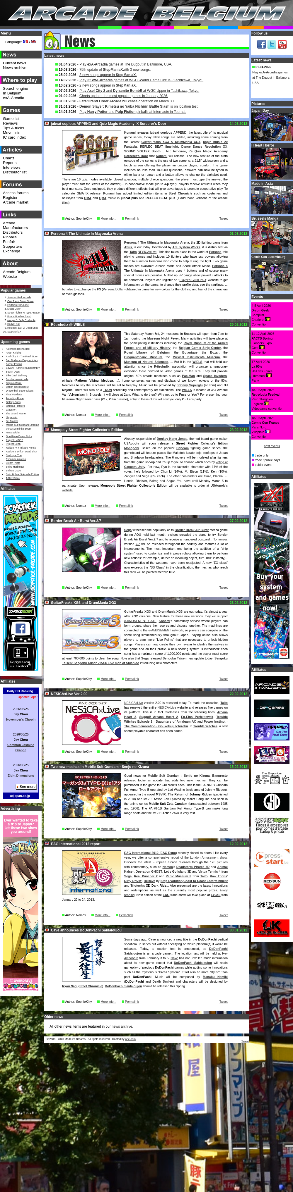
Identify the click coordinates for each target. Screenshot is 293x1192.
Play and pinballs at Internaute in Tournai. (132, 112)
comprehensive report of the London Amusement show (187, 857)
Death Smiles (162, 981)
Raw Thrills (218, 876)
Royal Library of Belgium (147, 352)
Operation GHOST (148, 871)
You (194, 394)
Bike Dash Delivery (16, 375)
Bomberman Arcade (17, 379)
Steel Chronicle (180, 193)
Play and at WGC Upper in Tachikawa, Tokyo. (139, 91)
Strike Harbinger (15, 466)
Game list (11, 118)
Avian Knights (13, 352)
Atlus (128, 247)
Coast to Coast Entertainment (205, 881)
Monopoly (131, 448)
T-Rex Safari (13, 478)
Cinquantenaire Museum (143, 357)
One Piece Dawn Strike (20, 301)
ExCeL (215, 895)
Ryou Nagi (70, 986)
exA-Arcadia (13, 98)
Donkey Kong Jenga (172, 438)
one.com (130, 1039)
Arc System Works (186, 247)
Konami (130, 132)
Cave (152, 939)
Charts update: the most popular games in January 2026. (123, 96)
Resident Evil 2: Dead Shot (22, 327)
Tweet (223, 218)
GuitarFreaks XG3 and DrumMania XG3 (153, 611)
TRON (107, 390)
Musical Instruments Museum (196, 357)
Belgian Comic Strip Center (200, 347)
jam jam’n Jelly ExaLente (21, 320)
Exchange (11, 251)
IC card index (14, 137)
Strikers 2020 (13, 470)
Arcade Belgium (16, 272)
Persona (215, 252)
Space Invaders (215, 376)
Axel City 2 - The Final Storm (22, 356)
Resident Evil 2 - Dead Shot (21, 451)
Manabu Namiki (215, 977)
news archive (122, 1026)
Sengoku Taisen (175, 658)
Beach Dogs (13, 371)
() (150, 853)
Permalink (132, 218)
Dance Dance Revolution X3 (204, 146)
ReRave (149, 881)
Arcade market (15, 202)
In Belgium (12, 93)
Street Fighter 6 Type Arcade (23, 312)
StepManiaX (14, 331)
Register (10, 197)
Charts (8, 158)
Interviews (12, 167)
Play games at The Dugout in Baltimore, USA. (125, 64)
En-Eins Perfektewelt (197, 717)
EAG (166, 895)
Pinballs (10, 237)
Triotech (137, 885)
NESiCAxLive (147, 252)
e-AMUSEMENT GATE (140, 621)
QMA (87, 198)
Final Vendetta (14, 394)
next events (272, 446)
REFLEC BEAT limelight (159, 146)
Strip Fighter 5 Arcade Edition (22, 474)
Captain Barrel (14, 383)
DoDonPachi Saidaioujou (193, 962)
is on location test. (139, 106)
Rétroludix (162, 366)
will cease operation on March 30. (127, 101)
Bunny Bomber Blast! (19, 316)
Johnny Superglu (189, 385)
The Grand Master (16, 413)
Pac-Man (188, 376)
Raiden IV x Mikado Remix (21, 447)
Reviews (10, 123)
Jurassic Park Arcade (19, 297)
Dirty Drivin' (133, 881)
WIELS (197, 362)
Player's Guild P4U (192, 280)
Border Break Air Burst (192, 530)
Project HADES (14, 440)
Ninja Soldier (13, 432)
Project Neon (13, 443)
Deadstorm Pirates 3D (192, 867)
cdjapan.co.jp (20, 795)
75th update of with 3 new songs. (115, 70)
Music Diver (14, 308)
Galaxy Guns (13, 402)
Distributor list (15, 172)
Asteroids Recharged (18, 348)
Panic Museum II (178, 876)
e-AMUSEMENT (159, 630)
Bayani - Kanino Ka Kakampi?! (23, 367)
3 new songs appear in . (108, 75)
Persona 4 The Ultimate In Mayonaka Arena (156, 242)
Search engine (15, 88)
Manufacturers (15, 227)
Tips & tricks (13, 128)
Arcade (9, 223)
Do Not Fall (13, 324)
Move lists (11, 132)
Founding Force (15, 398)
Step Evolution (172, 881)
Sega (128, 530)
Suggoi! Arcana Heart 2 (158, 717)
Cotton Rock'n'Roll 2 (17, 386)
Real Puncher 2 (146, 876)
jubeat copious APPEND (168, 132)
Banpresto (220, 775)
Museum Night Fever (163, 338)
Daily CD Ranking (20, 691)
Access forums (15, 193)
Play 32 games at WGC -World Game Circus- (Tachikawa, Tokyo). (141, 80)
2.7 (138, 544)
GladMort (11, 409)
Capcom (182, 448)
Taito (133, 252)
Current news (14, 63)
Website (10, 276)
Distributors (13, 232)
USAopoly (131, 443)
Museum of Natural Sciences (146, 362)
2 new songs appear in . (108, 85)
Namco (168, 867)
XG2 (135, 616)
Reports (10, 163)
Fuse (182, 394)
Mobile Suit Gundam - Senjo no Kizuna (179, 775)
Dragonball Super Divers (19, 390)
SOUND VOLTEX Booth (142, 151)
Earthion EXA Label (18, 305)
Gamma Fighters (15, 405)
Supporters (12, 246)
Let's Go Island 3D (177, 871)
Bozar (214, 352)
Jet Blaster (12, 421)
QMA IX (83, 193)
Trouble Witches (205, 726)
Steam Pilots (13, 462)
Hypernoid (11, 417)
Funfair (9, 242)
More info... (108, 218)
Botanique (189, 352)
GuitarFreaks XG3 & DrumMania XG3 (171, 142)
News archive (14, 68)
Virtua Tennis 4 (209, 871)
